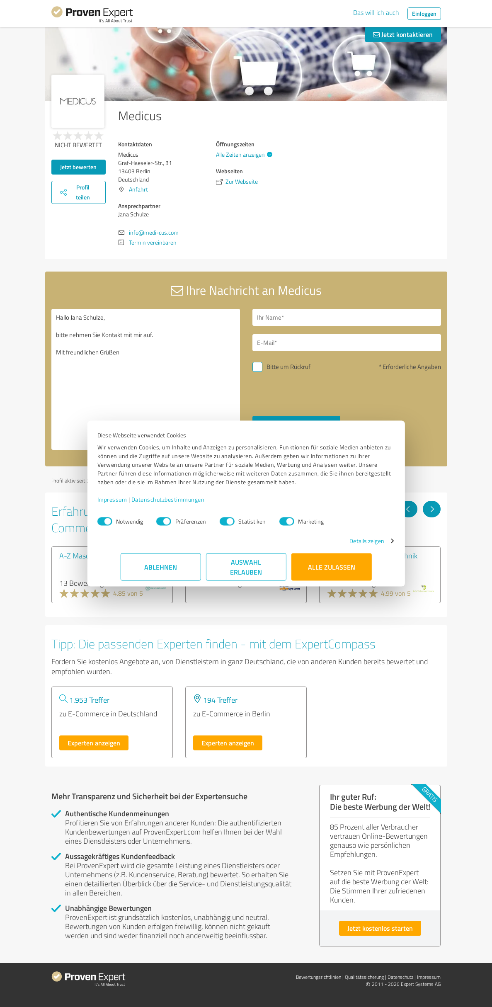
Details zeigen (343, 545)
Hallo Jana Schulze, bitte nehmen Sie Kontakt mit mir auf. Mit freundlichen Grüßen (145, 379)
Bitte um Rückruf (288, 366)
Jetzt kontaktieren (403, 34)
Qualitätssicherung (364, 976)
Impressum (135, 503)
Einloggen (424, 13)
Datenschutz (400, 976)
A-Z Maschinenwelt (90, 556)
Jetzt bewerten (78, 167)
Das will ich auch (376, 12)
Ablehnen (160, 571)
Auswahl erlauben (246, 571)
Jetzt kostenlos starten (380, 928)
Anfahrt (138, 189)
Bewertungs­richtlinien (318, 976)
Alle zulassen (331, 571)
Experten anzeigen (94, 742)
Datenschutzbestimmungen (191, 503)
